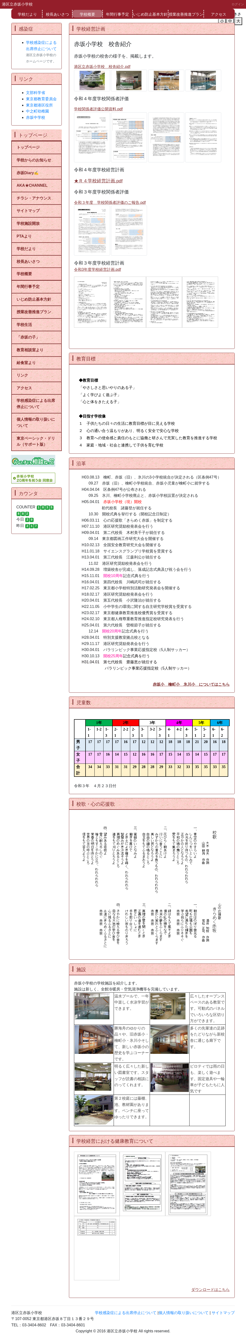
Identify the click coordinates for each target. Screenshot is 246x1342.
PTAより (26, 236)
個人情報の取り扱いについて (36, 422)
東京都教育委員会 (41, 99)
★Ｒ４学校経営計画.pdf (98, 180)
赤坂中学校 (35, 117)
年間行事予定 (117, 14)
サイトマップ (28, 211)
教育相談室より (30, 350)
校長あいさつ (57, 14)
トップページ (28, 147)
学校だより (27, 14)
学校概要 (87, 14)
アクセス (218, 14)
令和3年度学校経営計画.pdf (97, 269)
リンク (22, 375)
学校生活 (24, 325)
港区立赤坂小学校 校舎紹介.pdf (102, 67)
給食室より (26, 363)
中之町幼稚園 (37, 111)
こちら (224, 1290)
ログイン (238, 4)
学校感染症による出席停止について (36, 404)
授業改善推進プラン (186, 14)
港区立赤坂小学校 (17, 4)
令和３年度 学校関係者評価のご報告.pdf (110, 202)
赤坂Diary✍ (28, 173)
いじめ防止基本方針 (150, 14)
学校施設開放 (28, 223)
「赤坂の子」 (28, 337)
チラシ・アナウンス (34, 198)
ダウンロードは (204, 1290)
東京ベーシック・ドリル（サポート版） (36, 441)
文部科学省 (35, 93)
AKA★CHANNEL (32, 185)
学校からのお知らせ (34, 160)
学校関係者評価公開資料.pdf (98, 109)
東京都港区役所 (39, 105)
